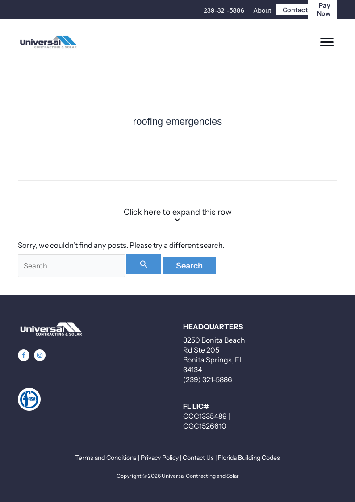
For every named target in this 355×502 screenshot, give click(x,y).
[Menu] (327, 42)
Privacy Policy (160, 458)
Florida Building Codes (249, 458)
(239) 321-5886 (207, 379)
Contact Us (198, 458)
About (262, 10)
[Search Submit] (143, 264)
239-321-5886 (224, 10)
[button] (23, 355)
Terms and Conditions (106, 458)
